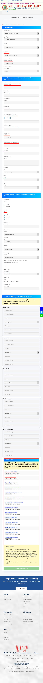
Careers (5, 635)
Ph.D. (24, 606)
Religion (6, 238)
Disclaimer (7, 669)
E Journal (31, 3)
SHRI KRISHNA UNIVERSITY (11, 281)
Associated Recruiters (9, 617)
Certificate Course (27, 597)
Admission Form (26, 624)
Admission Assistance (28, 621)
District (5, 184)
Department (6, 51)
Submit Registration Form (21, 568)
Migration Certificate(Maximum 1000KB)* (11, 532)
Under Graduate (26, 601)
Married (8, 206)
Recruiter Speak (7, 621)
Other (7, 219)
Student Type (7, 270)
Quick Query (6, 637)
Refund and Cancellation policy (10, 667)
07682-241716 (21, 658)
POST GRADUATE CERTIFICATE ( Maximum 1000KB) (14, 502)
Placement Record (8, 619)
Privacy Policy (24, 667)
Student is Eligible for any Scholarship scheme (15, 261)
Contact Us (6, 639)
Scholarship (25, 617)
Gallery (5, 632)
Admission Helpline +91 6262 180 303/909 (11, 0)
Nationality (6, 253)
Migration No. (7, 285)
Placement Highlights (8, 624)
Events (5, 597)
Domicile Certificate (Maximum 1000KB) (11, 507)
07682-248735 (29, 658)
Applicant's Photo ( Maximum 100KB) (11, 471)
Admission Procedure (28, 614)
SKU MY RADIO (24, 3)
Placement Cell (7, 614)
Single (7, 204)
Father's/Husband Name (11, 115)
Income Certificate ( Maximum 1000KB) (11, 517)
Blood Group (7, 230)
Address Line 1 (7, 157)
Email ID (6, 149)
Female (8, 217)
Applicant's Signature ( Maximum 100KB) (11, 482)
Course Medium (8, 67)
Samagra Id (6, 223)
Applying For (7, 37)
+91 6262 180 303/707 (25, 663)
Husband (14, 118)
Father (7, 118)
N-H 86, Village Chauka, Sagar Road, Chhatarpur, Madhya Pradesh (21, 655)
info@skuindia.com (21, 661)
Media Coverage (7, 599)
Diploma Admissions (27, 599)
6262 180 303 (27, 669)
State (5, 176)
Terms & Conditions (34, 667)
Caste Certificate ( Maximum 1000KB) (11, 512)
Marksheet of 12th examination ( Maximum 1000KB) (13, 492)
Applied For (6, 278)
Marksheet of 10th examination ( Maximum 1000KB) (13, 487)
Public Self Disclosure (13, 3)
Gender (5, 210)
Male (7, 215)
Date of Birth (7, 133)
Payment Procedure (27, 619)
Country (6, 168)
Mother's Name (11, 126)
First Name (6, 91)
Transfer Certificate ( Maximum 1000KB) (11, 522)
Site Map (13, 669)
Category (6, 246)
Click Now (21, 588)
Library (3, 3)
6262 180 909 (35, 669)
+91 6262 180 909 (25, 664)
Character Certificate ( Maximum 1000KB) (11, 527)
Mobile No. (11, 141)
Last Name (6, 107)
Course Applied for (8, 59)
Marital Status (7, 200)
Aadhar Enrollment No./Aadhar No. (12, 83)
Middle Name (7, 99)
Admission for (7, 30)
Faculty (5, 44)
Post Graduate (26, 603)
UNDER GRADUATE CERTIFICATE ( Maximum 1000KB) (14, 497)
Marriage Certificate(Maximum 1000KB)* (11, 537)
